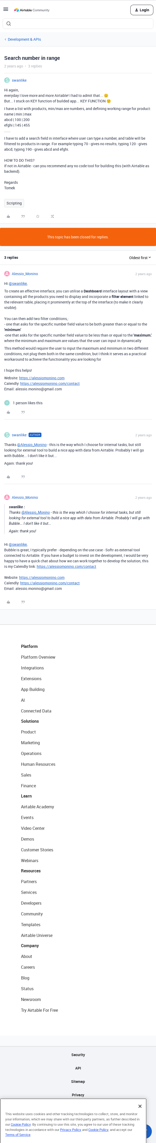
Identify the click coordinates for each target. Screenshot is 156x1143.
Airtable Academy (37, 807)
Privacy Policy (70, 1137)
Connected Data (36, 711)
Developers (31, 903)
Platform (29, 646)
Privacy (78, 1094)
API (78, 1068)
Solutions (30, 721)
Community (32, 914)
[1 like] (23, 403)
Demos (27, 839)
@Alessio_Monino (32, 444)
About (26, 956)
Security (78, 1054)
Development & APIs (24, 39)
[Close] (140, 1114)
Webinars (29, 860)
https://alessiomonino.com (41, 377)
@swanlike (18, 283)
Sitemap (78, 1081)
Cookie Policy (21, 1132)
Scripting (14, 203)
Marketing (30, 743)
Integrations (32, 668)
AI (23, 700)
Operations (31, 753)
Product (28, 732)
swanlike (19, 80)
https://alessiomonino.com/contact (50, 383)
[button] (6, 10)
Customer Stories (37, 850)
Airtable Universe (36, 935)
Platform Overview (38, 657)
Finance (28, 786)
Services (29, 892)
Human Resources (38, 764)
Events (27, 817)
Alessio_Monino (25, 273)
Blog (25, 978)
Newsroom (31, 999)
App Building (33, 689)
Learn (26, 796)
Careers (28, 967)
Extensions (31, 678)
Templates (30, 924)
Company (30, 945)
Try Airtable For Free (39, 1010)
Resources (31, 871)
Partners (29, 881)
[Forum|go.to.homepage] (31, 10)
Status (27, 989)
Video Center (33, 828)
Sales (26, 775)
